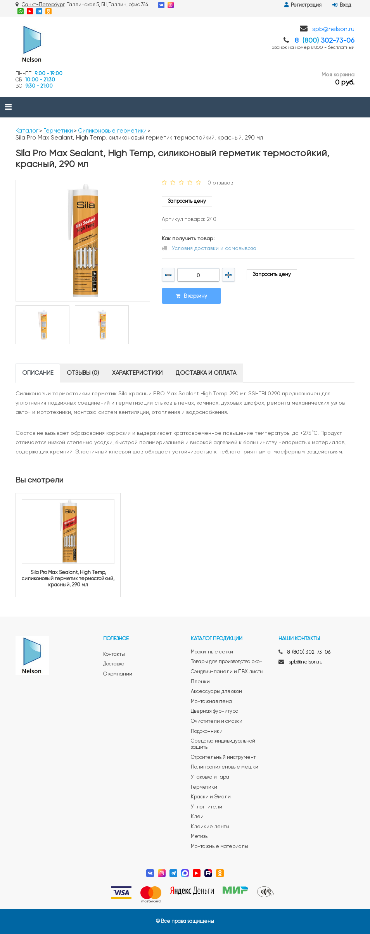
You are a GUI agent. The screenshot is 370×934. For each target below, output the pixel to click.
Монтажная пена (211, 701)
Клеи (197, 816)
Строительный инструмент (223, 757)
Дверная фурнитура (215, 711)
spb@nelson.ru (333, 29)
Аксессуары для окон (216, 691)
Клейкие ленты (210, 826)
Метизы (200, 836)
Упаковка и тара (210, 777)
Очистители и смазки (216, 721)
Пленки (200, 681)
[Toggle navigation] (8, 107)
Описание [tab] (38, 373)
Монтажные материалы (219, 846)
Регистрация (303, 5)
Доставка (113, 664)
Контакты (114, 654)
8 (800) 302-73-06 (308, 652)
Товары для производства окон (227, 661)
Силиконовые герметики (112, 131)
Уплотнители (206, 807)
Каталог (27, 131)
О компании (117, 674)
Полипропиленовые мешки (224, 767)
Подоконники (207, 731)
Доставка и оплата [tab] (206, 373)
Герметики (58, 131)
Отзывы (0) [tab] (83, 373)
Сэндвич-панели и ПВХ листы (227, 671)
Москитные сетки (212, 652)
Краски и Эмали (211, 797)
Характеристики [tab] (137, 373)
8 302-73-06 (324, 40)
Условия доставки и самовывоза (214, 248)
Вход (341, 5)
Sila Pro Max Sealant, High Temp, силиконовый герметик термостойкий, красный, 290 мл (68, 578)
